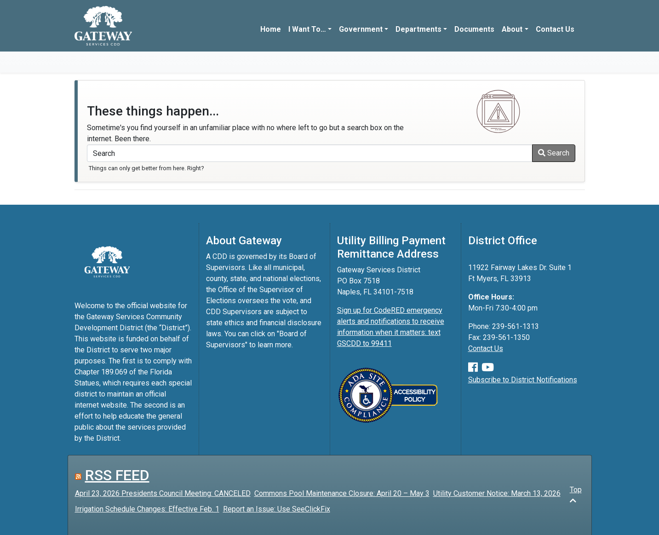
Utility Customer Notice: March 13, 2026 (497, 493)
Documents (474, 29)
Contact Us (555, 29)
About (512, 29)
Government (361, 29)
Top (576, 494)
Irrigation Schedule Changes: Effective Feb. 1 (147, 509)
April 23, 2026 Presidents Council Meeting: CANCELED (163, 493)
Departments (418, 29)
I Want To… (307, 29)
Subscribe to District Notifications (522, 379)
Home (270, 29)
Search (553, 153)
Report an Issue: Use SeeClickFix (276, 509)
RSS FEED (117, 475)
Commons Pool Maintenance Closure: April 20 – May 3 (342, 493)
